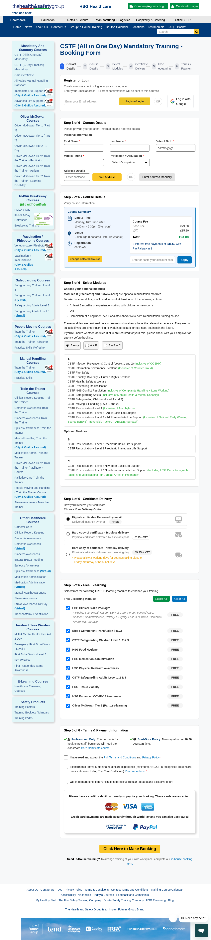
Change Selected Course (85, 258)
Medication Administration (31, 576)
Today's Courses (103, 894)
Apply (184, 259)
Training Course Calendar (167, 889)
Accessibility (68, 894)
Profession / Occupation (127, 155)
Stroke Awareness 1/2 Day (31, 606)
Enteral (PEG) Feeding (29, 559)
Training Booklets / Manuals (32, 712)
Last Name (118, 141)
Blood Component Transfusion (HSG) (94, 631)
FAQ (59, 889)
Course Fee (140, 221)
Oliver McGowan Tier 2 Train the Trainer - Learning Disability (32, 181)
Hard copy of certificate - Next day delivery (100, 547)
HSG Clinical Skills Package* (88, 608)
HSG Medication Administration (90, 659)
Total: (136, 237)
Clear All (179, 598)
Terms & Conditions (96, 889)
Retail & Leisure (77, 20)
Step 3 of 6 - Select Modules (85, 282)
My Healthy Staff (46, 900)
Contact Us (47, 889)
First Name (72, 141)
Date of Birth (165, 141)
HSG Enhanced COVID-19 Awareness (94, 696)
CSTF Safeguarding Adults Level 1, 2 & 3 (96, 678)
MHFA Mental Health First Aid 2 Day (33, 636)
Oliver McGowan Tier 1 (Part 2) (32, 138)
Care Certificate (24, 75)
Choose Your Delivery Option (83, 509)
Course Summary (79, 211)
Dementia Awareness (28, 538)
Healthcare (18, 20)
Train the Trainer (33, 334)
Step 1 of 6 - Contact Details (85, 122)
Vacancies (84, 894)
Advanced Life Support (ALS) (33, 103)
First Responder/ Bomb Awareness (29, 668)
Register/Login (135, 101)
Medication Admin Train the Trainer (31, 455)
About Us (32, 889)
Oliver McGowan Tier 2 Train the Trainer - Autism (32, 168)
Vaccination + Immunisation (29, 262)
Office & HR (183, 20)
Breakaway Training (27, 225)
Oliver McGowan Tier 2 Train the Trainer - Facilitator (32, 158)
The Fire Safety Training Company (79, 900)
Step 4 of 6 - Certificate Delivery (88, 499)
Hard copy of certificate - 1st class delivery (100, 532)
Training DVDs (24, 718)
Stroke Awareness (26, 598)
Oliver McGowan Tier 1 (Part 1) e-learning (96, 706)
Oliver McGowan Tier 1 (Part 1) (32, 127)
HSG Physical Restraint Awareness (92, 668)
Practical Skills (24, 377)
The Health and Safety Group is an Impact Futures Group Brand (104, 909)
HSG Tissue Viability (82, 687)
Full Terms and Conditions (120, 757)
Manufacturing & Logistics (113, 20)
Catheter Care (23, 527)
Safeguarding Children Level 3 (32, 287)
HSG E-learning (156, 900)
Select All (161, 598)
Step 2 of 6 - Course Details (84, 197)
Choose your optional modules (84, 288)
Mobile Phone (74, 155)
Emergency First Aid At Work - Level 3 (32, 646)
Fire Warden (22, 660)
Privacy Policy (150, 757)
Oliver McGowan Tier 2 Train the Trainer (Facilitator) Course (32, 467)
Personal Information (78, 134)
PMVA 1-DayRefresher (22, 217)
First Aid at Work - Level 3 (31, 654)
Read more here (135, 771)
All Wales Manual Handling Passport (31, 83)
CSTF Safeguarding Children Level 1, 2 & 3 (97, 640)
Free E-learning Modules (80, 598)
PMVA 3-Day (22, 209)
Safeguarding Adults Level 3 (32, 305)
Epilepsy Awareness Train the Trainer (33, 430)
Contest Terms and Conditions (129, 889)
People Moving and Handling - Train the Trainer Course (33, 492)
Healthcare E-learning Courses (28, 688)
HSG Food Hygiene (82, 650)
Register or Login (77, 80)
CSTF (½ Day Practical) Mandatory (29, 67)
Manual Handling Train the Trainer (33, 443)
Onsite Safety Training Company (124, 900)
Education (48, 20)
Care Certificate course (95, 748)
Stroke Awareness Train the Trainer (32, 504)
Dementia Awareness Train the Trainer (31, 410)
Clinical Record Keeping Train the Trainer (33, 400)
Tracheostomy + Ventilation (31, 614)
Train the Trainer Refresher (31, 341)
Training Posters (25, 706)
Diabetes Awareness (27, 554)
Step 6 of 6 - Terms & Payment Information (96, 730)
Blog (171, 900)
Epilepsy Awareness (27, 565)
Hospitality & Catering (150, 20)
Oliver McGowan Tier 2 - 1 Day (31, 148)
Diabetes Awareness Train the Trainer (31, 420)
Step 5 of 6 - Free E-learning (85, 585)
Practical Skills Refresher (30, 347)
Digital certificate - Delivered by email (97, 517)
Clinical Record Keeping (29, 532)
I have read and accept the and (116, 757)
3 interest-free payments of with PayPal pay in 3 (157, 246)
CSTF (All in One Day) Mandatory (28, 57)
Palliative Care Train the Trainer (29, 480)
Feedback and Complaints (132, 894)
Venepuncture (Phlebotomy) (33, 248)
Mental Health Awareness (30, 592)
